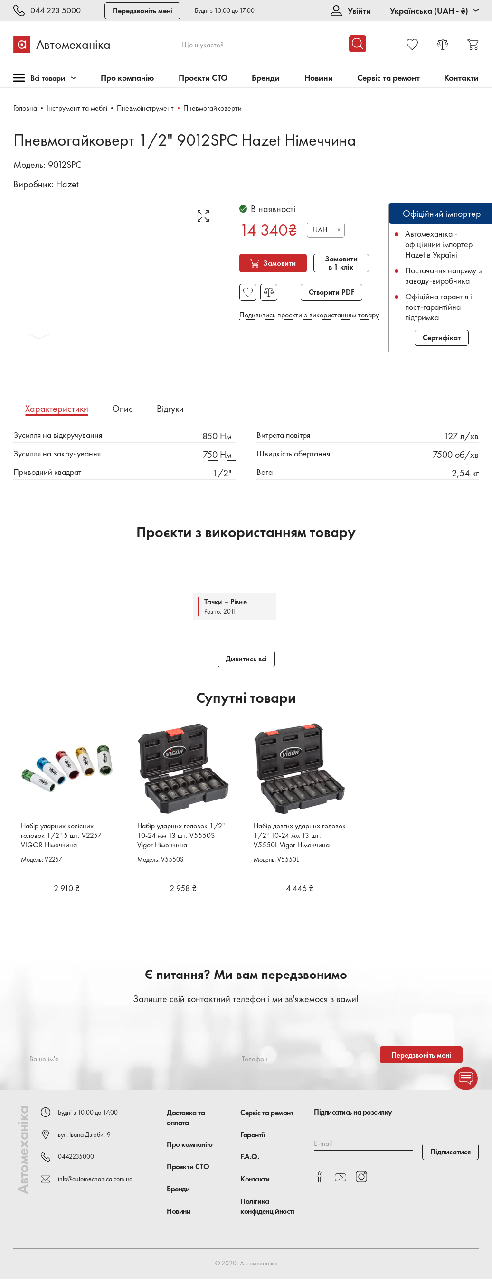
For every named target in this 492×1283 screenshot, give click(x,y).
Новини (318, 78)
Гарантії (252, 1138)
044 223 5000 (55, 11)
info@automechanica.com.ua (95, 1182)
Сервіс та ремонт (388, 78)
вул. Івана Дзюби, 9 (84, 1138)
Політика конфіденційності (267, 1209)
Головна (25, 108)
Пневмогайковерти (213, 108)
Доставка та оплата (186, 1121)
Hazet (67, 184)
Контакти (461, 78)
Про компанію (127, 78)
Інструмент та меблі (77, 108)
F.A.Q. (249, 1160)
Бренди (266, 78)
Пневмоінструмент (145, 108)
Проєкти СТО (203, 78)
